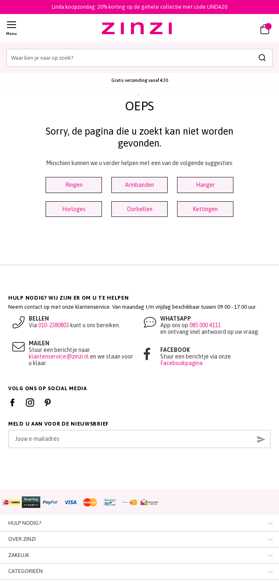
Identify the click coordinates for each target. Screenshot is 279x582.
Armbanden (139, 185)
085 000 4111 (205, 325)
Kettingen (205, 209)
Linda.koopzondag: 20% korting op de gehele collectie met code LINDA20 (139, 7)
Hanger (205, 185)
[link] (241, 28)
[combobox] (139, 58)
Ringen (74, 185)
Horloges (73, 209)
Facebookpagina (181, 363)
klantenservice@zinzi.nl (59, 356)
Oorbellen (139, 209)
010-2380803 (53, 325)
